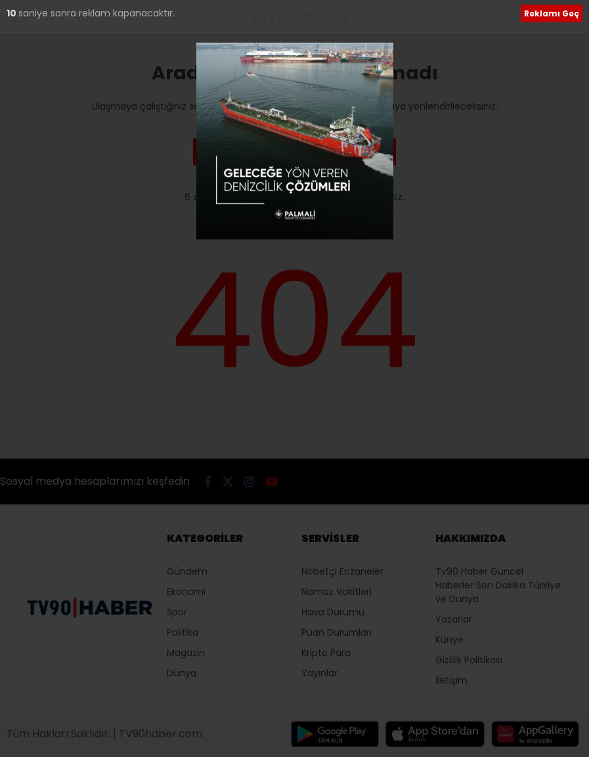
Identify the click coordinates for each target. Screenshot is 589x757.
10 (12, 13)
